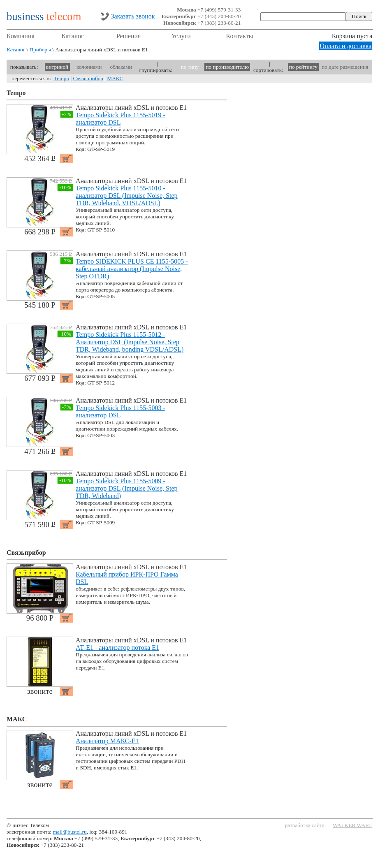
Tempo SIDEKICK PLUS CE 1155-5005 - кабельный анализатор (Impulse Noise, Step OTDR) (132, 269)
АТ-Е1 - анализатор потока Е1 (117, 647)
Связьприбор (88, 78)
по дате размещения (345, 67)
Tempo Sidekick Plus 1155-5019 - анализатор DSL (120, 118)
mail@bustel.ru (69, 832)
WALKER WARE (352, 825)
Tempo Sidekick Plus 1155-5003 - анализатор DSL (120, 411)
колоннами (89, 67)
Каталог (72, 35)
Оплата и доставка (346, 45)
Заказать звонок (133, 16)
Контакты (239, 35)
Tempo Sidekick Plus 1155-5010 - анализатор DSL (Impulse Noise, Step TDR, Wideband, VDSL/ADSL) (127, 195)
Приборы (40, 49)
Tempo (61, 78)
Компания (21, 35)
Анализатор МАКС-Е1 (107, 740)
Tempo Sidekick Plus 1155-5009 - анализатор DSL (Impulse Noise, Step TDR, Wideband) (127, 488)
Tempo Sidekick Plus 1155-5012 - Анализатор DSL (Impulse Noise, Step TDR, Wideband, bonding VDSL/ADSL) (129, 342)
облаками (121, 67)
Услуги (181, 35)
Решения (128, 35)
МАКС (115, 78)
